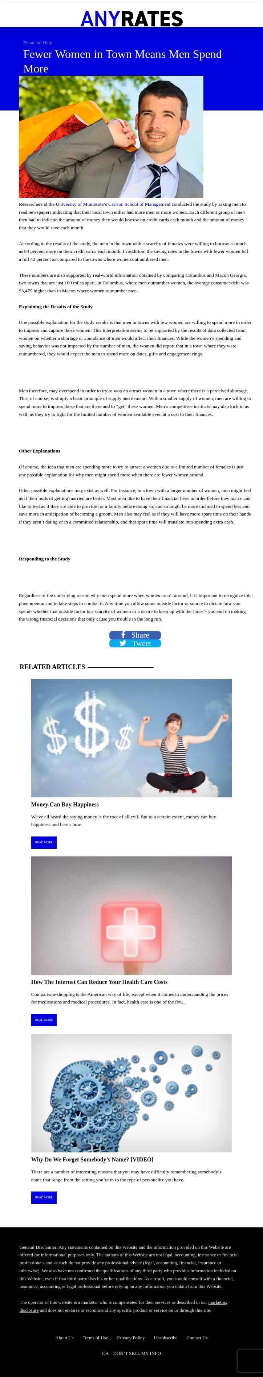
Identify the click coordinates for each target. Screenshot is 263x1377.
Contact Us (197, 1337)
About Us (64, 1337)
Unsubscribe (166, 1337)
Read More (44, 842)
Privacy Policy (131, 1337)
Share (135, 635)
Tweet (135, 643)
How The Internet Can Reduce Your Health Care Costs (99, 982)
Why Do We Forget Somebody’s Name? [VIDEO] (92, 1159)
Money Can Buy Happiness (65, 804)
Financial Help (37, 42)
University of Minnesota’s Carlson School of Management (113, 204)
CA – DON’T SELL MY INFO (131, 1353)
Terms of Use (95, 1337)
